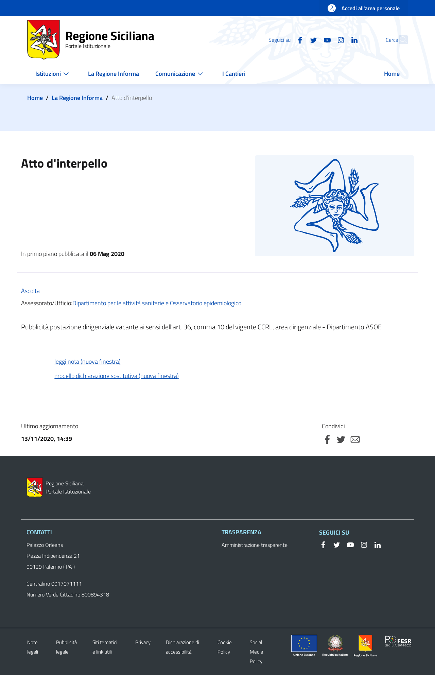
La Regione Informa (77, 97)
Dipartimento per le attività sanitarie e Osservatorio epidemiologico (156, 303)
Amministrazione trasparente (255, 545)
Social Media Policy (256, 651)
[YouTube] (312, 39)
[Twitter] (299, 39)
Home (35, 97)
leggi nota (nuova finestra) (87, 361)
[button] (400, 40)
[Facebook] (285, 39)
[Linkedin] (339, 39)
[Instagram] (326, 39)
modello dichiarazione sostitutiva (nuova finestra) (116, 375)
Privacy (143, 642)
